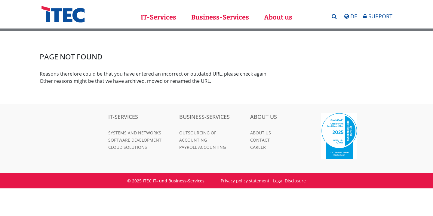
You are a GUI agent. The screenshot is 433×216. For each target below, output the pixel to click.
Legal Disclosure (289, 181)
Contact (260, 140)
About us (278, 17)
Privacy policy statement (245, 181)
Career (258, 147)
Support (377, 16)
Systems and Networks (134, 133)
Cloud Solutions (127, 147)
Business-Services (220, 17)
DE (350, 16)
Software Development (134, 140)
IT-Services (158, 17)
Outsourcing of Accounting (197, 136)
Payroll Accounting (202, 147)
